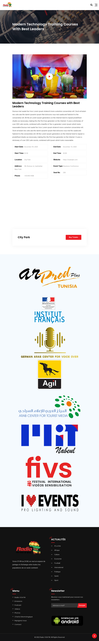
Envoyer (82, 605)
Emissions (18, 601)
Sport (56, 580)
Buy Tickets (73, 237)
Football (57, 563)
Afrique (57, 550)
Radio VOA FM (20, 597)
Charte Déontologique (24, 617)
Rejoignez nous (21, 620)
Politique (57, 572)
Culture (56, 555)
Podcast (18, 605)
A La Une (57, 546)
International (58, 567)
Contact (18, 624)
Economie (58, 559)
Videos (17, 609)
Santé (56, 576)
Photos (17, 613)
